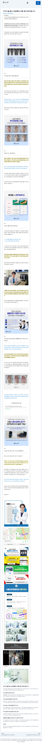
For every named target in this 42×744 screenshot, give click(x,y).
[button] (27, 3)
